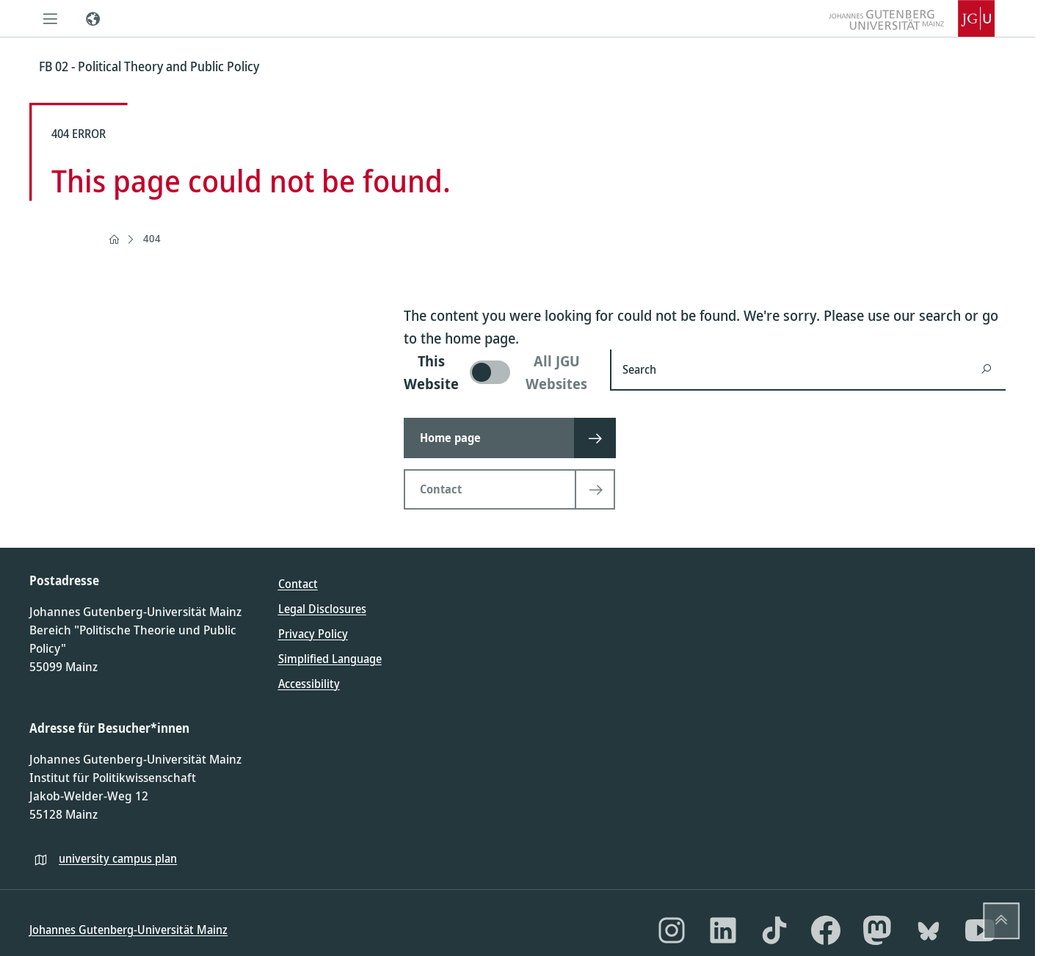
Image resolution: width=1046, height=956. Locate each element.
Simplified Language (330, 659)
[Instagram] (671, 930)
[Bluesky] (928, 930)
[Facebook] (825, 930)
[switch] (498, 372)
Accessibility (309, 684)
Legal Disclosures (322, 609)
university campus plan (118, 858)
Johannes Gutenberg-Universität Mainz (128, 929)
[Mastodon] (877, 930)
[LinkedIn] (723, 930)
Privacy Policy (313, 634)
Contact (298, 584)
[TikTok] (774, 930)
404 (152, 238)
